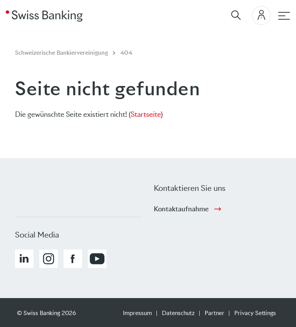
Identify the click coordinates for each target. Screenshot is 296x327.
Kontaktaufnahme (181, 209)
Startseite (146, 114)
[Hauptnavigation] (284, 16)
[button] (24, 258)
